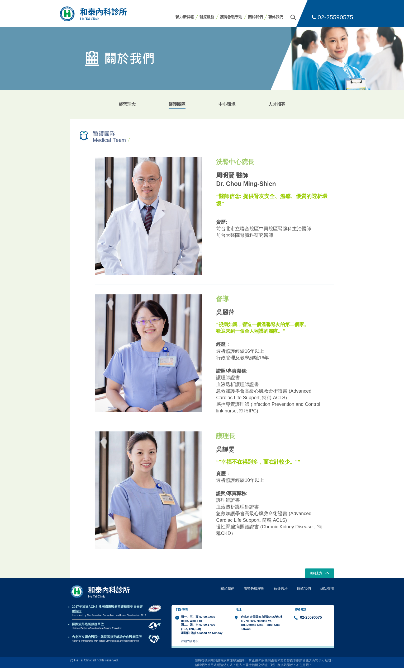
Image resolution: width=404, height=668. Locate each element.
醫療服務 (206, 17)
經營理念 (127, 104)
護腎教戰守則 (231, 17)
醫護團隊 (177, 104)
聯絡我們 (275, 17)
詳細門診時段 (189, 641)
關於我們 (255, 17)
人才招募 (276, 104)
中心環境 (226, 104)
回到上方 (319, 573)
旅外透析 (281, 589)
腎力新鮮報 (184, 17)
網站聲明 (327, 589)
